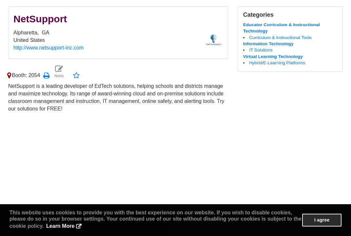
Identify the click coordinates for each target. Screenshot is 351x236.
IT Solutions (261, 50)
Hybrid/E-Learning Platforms (277, 62)
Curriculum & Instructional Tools (280, 37)
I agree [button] (321, 220)
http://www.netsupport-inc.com (48, 47)
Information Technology (268, 43)
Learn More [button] (60, 226)
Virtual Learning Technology (273, 56)
